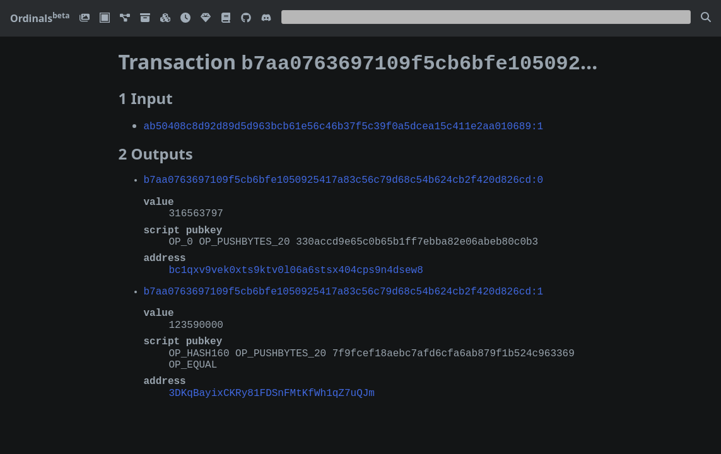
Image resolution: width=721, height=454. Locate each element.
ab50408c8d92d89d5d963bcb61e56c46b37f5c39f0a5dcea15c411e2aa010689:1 (344, 123)
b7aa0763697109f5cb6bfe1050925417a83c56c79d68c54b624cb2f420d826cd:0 (344, 176)
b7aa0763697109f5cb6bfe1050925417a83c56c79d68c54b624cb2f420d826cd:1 (344, 288)
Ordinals (39, 18)
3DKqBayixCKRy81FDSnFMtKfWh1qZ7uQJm (272, 390)
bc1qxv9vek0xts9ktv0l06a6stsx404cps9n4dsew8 (296, 267)
